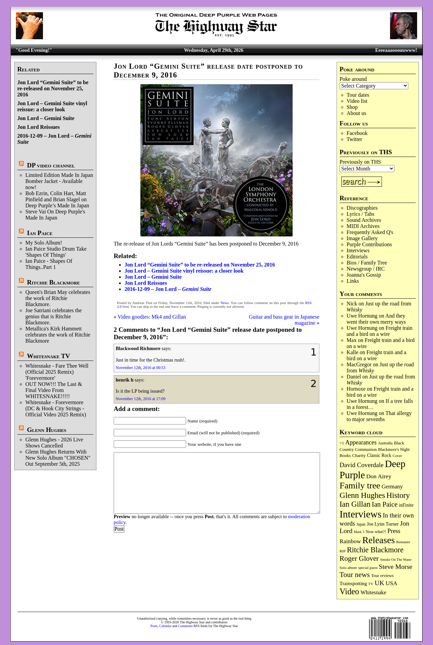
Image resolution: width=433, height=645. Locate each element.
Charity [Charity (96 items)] (359, 455)
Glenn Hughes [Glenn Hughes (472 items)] (362, 495)
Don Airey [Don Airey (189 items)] (378, 476)
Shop (352, 107)
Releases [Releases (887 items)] (378, 540)
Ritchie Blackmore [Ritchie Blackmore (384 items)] (375, 550)
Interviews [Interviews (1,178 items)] (361, 514)
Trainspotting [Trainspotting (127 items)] (353, 583)
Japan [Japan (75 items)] (361, 524)
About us (356, 113)
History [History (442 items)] (398, 495)
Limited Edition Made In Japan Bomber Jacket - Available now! (59, 181)
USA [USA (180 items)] (391, 583)
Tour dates (358, 95)
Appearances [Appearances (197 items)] (361, 442)
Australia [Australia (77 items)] (385, 443)
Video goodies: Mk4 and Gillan (152, 317)
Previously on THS (360, 162)
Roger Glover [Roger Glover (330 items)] (359, 558)
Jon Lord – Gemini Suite (45, 118)
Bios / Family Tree (367, 263)
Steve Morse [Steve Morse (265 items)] (395, 566)
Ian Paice (39, 232)
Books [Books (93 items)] (345, 455)
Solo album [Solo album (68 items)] (348, 568)
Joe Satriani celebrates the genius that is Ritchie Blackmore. (53, 316)
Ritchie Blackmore (53, 282)
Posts (154, 626)
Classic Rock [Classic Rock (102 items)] (379, 455)
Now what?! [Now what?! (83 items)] (376, 531)
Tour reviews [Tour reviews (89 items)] (382, 575)
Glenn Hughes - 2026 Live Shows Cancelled (54, 442)
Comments (185, 626)
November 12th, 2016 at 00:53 (140, 367)
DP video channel (51, 165)
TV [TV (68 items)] (370, 584)
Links (353, 281)
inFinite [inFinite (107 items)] (406, 505)
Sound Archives (364, 220)
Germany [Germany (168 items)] (392, 486)
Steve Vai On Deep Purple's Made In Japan (55, 215)
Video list (357, 101)
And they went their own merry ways (376, 319)
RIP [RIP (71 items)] (343, 551)
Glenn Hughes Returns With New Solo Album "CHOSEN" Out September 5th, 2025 (57, 458)
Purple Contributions (369, 244)
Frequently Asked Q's (370, 232)
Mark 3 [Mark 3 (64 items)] (359, 532)
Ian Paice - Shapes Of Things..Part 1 (48, 264)
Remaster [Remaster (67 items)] (403, 542)
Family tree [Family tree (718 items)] (360, 485)
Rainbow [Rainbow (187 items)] (350, 541)
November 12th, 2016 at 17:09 (140, 398)
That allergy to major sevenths (379, 416)
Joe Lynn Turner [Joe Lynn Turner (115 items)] (382, 524)
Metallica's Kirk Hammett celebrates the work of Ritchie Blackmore (57, 335)
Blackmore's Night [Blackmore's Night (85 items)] (394, 449)
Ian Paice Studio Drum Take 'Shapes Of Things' (56, 252)
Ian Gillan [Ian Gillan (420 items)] (355, 504)
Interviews (358, 250)
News (225, 303)
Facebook (357, 133)
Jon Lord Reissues (38, 127)
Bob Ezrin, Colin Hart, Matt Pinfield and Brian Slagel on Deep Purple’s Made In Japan (57, 199)
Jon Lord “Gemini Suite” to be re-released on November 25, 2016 (52, 88)
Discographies (362, 208)
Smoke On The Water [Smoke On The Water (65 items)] (396, 559)
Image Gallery (362, 238)
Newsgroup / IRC (366, 269)
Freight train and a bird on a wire (380, 331)
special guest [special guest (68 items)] (368, 568)
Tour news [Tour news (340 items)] (355, 575)
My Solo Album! (43, 243)
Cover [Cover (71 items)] (397, 456)
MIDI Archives (363, 226)
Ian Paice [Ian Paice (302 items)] (384, 504)
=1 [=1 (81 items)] (342, 443)
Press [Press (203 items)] (393, 531)
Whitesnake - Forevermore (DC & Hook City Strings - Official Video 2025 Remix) (55, 408)
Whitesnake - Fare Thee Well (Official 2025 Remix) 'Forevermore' (57, 372)
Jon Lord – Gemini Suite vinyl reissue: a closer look (52, 106)
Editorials (357, 256)
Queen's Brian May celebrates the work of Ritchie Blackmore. (57, 298)
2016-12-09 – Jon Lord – (167, 289)
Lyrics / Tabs (360, 214)
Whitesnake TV (48, 356)
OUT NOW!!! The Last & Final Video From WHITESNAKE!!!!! (53, 390)
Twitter (354, 139)
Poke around (353, 79)
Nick (352, 303)
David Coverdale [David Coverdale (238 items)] (362, 464)
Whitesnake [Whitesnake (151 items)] (373, 592)
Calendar (165, 626)
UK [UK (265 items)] (379, 582)
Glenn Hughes (46, 429)
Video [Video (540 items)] (349, 591)
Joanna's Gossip (364, 275)
